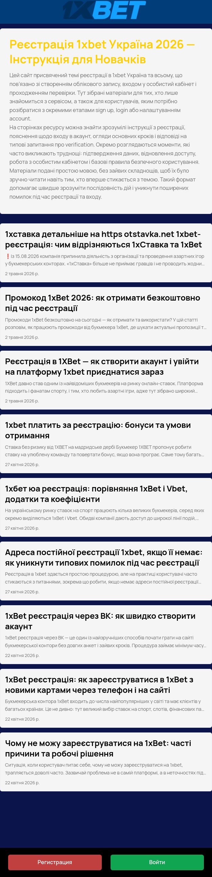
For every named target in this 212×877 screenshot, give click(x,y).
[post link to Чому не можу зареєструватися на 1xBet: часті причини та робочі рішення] (106, 762)
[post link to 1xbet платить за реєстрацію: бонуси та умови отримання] (106, 444)
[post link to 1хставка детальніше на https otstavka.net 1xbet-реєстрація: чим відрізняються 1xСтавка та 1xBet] (106, 253)
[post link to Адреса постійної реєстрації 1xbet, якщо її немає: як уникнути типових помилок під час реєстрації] (106, 571)
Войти (157, 862)
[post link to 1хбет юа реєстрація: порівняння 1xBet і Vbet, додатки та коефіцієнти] (106, 507)
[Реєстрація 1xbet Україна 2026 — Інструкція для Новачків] (106, 12)
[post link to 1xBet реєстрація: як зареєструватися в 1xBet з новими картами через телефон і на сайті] (106, 698)
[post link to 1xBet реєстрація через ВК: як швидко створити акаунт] (106, 635)
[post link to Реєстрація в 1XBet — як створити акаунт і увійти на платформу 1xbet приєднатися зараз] (106, 380)
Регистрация (55, 862)
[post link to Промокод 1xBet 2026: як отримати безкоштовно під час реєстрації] (106, 316)
